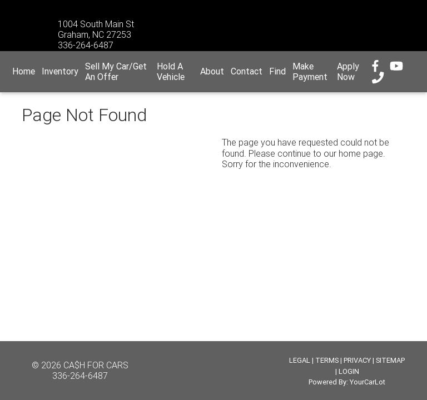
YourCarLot (367, 382)
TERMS (327, 360)
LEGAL (299, 360)
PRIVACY (357, 360)
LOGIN (349, 371)
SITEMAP (390, 360)
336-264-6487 (80, 375)
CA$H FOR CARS (95, 365)
